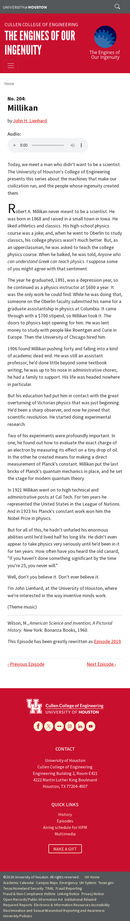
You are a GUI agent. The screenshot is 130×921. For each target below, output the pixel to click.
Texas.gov (106, 882)
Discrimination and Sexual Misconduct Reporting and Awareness (53, 910)
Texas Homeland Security (23, 888)
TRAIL (49, 888)
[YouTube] (90, 726)
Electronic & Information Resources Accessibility (72, 905)
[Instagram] (69, 726)
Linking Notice (68, 894)
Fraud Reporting (69, 888)
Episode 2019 (107, 641)
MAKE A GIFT (65, 848)
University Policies (17, 916)
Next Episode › (101, 664)
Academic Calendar (18, 882)
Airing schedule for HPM (65, 827)
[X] (48, 726)
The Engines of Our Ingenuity (40, 43)
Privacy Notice (93, 894)
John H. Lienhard (30, 121)
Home (9, 83)
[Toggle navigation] (10, 65)
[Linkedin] (80, 726)
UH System (87, 882)
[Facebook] (38, 726)
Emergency (68, 882)
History (65, 814)
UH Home (92, 877)
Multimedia (65, 833)
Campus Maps (47, 882)
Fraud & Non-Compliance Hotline (29, 894)
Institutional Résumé (81, 899)
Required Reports (17, 905)
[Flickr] (59, 726)
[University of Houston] (25, 6)
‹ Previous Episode (26, 664)
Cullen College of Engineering (41, 25)
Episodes (65, 820)
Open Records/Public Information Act (33, 899)
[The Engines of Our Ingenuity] (107, 40)
